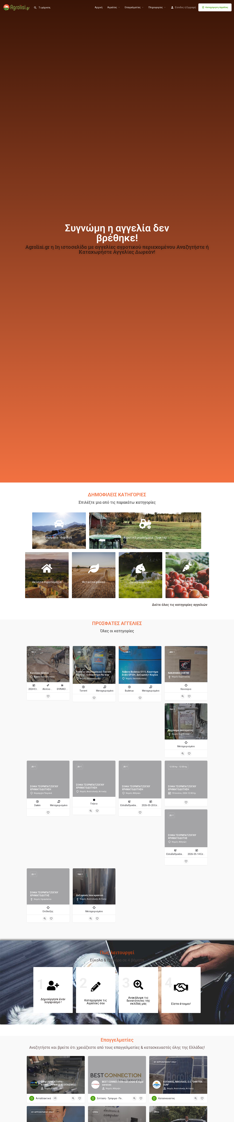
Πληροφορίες (155, 7)
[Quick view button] (182, 696)
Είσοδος (179, 7)
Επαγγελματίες (133, 7)
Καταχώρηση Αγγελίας (215, 7)
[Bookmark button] (48, 696)
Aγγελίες (112, 7)
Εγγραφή (191, 7)
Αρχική (98, 7)
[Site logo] (16, 7)
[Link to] (59, 530)
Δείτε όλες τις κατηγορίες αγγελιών (179, 605)
